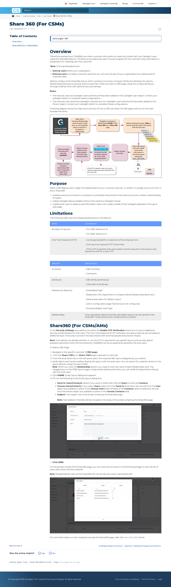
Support (152, 3)
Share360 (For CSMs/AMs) (25, 45)
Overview (17, 41)
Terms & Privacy (148, 579)
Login (159, 579)
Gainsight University (109, 3)
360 (39, 16)
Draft (49, 562)
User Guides (47, 16)
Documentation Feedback (127, 579)
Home (18, 16)
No (53, 553)
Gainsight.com (88, 3)
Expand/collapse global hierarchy (14, 16)
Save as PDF (159, 29)
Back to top (15, 546)
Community (138, 3)
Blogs (125, 3)
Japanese (71, 3)
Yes (43, 553)
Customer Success (29, 16)
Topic (25, 562)
